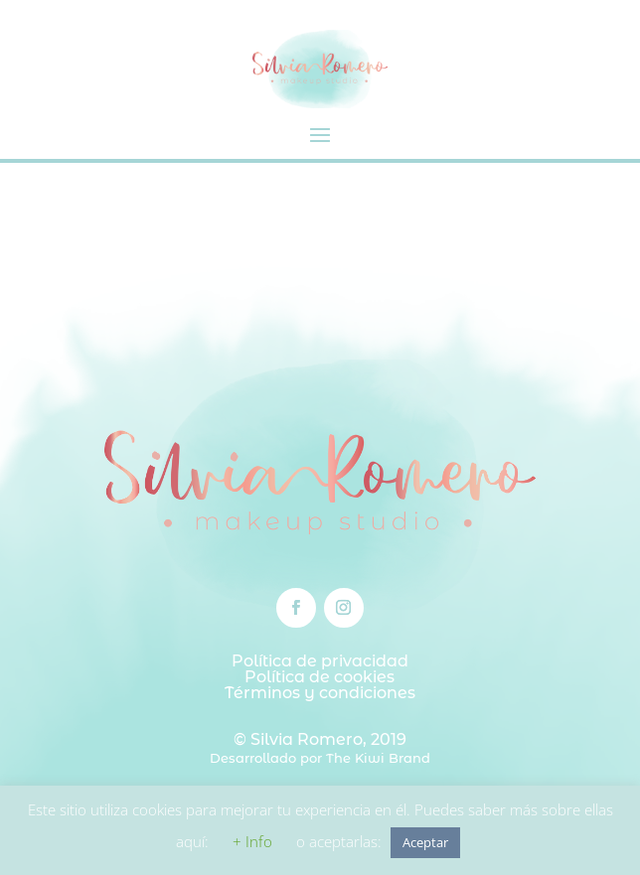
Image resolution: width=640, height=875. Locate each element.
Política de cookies (319, 676)
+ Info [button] (252, 841)
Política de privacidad (320, 661)
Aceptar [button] (425, 842)
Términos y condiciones (320, 692)
